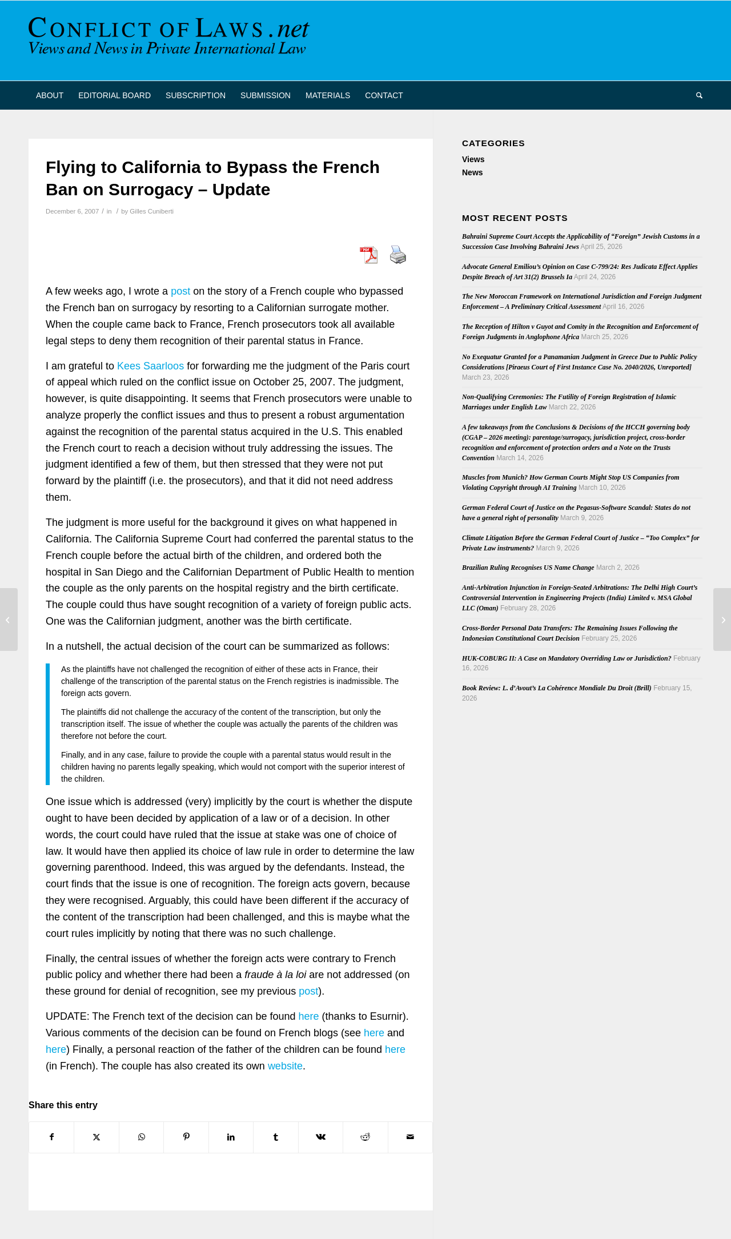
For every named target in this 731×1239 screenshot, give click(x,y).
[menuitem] (50, 95)
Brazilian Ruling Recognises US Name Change (528, 568)
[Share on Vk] (321, 1137)
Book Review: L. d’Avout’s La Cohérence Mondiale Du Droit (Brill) (557, 688)
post (180, 291)
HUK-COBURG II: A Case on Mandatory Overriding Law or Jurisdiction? (567, 658)
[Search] (695, 95)
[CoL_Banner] (171, 41)
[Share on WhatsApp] (141, 1137)
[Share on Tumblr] (276, 1137)
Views (473, 159)
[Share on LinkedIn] (231, 1137)
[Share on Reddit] (365, 1137)
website (285, 1066)
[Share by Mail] (410, 1137)
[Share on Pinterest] (186, 1137)
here (309, 1016)
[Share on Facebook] (51, 1137)
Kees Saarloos (150, 366)
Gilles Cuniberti (152, 211)
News (472, 172)
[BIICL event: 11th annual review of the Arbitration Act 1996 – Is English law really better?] (722, 619)
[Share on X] (96, 1137)
